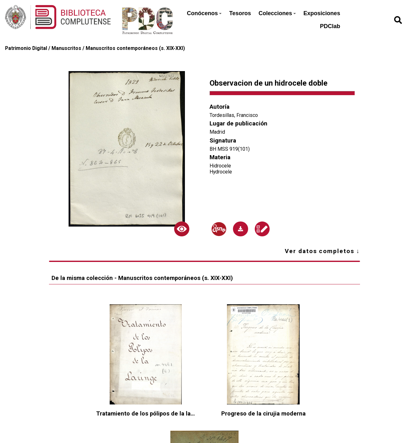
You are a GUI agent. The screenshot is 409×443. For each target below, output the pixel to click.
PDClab (330, 26)
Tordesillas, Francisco (234, 115)
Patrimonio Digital (26, 48)
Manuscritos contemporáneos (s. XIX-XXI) (135, 48)
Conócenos (204, 13)
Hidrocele (220, 166)
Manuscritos (66, 48)
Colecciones (277, 13)
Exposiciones (321, 13)
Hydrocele (221, 172)
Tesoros (240, 13)
